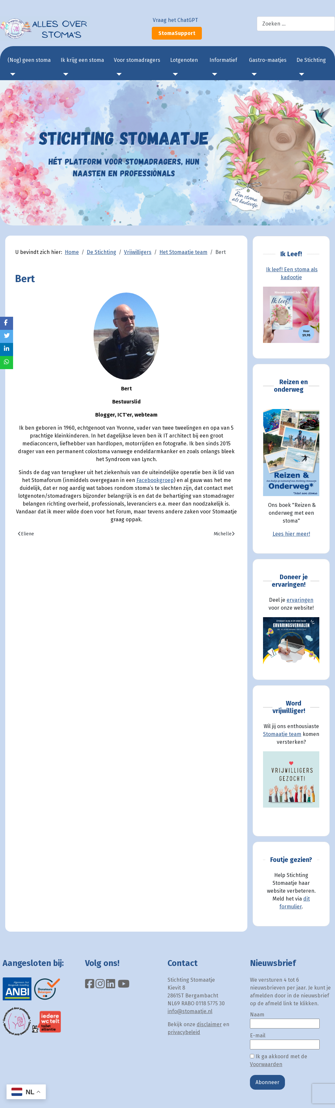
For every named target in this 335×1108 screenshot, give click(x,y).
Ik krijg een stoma (82, 60)
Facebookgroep (155, 480)
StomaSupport (176, 33)
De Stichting (311, 60)
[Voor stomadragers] (118, 74)
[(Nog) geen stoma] (11, 74)
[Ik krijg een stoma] (64, 74)
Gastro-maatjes (268, 60)
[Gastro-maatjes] (253, 74)
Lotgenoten (184, 60)
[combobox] (296, 23)
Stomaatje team (282, 734)
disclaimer (209, 1024)
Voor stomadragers (137, 60)
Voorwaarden (266, 1064)
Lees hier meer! (291, 534)
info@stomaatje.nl (190, 1011)
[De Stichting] (300, 74)
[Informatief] (213, 74)
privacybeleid (184, 1032)
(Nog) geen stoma (29, 60)
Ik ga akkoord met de (278, 1060)
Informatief (223, 60)
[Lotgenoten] (174, 74)
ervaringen (300, 600)
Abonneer (267, 1082)
